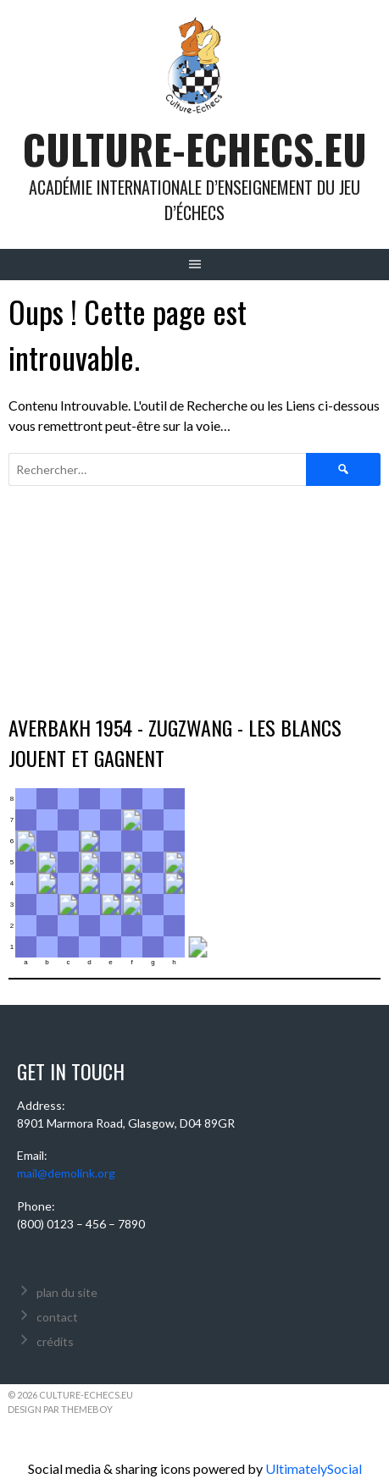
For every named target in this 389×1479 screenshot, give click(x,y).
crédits (55, 1341)
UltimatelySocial (313, 1468)
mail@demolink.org (66, 1173)
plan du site (66, 1292)
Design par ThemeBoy (60, 1409)
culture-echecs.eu (195, 149)
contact (57, 1317)
